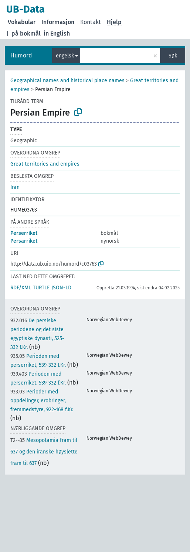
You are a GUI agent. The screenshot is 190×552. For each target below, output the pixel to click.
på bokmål (26, 33)
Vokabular (21, 22)
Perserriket (23, 233)
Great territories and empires (44, 164)
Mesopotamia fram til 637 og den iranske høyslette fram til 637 (44, 451)
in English (57, 33)
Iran (15, 187)
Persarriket (23, 241)
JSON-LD (61, 288)
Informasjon (57, 22)
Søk (173, 56)
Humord (21, 55)
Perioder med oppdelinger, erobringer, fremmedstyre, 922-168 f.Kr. (41, 401)
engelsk (65, 56)
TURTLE (41, 288)
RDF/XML (20, 288)
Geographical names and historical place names (67, 80)
